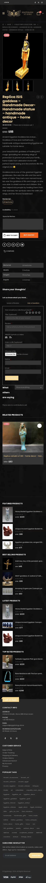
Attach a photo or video (14, 334)
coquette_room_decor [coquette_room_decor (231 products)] (34, 790)
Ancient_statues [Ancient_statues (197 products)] (24, 786)
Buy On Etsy (29, 235)
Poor (27, 312)
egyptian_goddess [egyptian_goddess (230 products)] (10, 799)
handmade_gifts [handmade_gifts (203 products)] (20, 816)
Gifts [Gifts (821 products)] (5, 811)
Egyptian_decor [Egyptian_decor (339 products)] (29, 794)
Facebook (4, 245)
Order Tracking (8, 753)
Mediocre (30, 312)
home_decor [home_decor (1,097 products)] (7, 824)
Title (11, 314)
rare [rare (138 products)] (38, 828)
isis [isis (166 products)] (34, 824)
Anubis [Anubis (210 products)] (5, 790)
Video (10, 337)
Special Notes (9, 216)
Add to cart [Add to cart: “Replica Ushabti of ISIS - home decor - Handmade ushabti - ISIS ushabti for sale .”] (39, 426)
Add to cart (12, 235)
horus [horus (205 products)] (28, 824)
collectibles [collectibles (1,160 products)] (19, 790)
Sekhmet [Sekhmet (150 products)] (39, 833)
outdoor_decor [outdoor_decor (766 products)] (28, 828)
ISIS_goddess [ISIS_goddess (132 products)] (8, 828)
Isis (19, 454)
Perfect (39, 312)
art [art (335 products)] (12, 790)
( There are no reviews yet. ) (23, 125)
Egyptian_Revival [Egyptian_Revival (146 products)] (9, 803)
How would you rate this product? (19, 310)
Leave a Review (13, 303)
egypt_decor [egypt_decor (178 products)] (23, 807)
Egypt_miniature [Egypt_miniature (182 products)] (36, 807)
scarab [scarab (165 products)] (14, 833)
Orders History (8, 758)
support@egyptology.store (13, 725)
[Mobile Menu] (4, 13)
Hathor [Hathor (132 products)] (5, 820)
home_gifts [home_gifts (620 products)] (19, 824)
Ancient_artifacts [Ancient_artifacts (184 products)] (9, 782)
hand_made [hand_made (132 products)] (33, 816)
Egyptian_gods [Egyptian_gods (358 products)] (25, 799)
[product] (23, 437)
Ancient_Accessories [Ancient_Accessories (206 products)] (10, 777)
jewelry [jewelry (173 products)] (18, 828)
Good (36, 312)
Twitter (9, 245)
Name (8, 359)
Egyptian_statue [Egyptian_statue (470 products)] (24, 803)
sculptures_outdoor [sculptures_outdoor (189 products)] (26, 833)
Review (8, 323)
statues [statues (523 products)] (15, 837)
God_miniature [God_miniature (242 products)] (27, 811)
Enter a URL (13, 342)
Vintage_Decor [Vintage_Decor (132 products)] (26, 837)
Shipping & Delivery (10, 755)
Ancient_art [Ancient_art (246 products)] (25, 777)
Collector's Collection (11, 454)
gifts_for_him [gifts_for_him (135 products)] (14, 811)
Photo (6, 337)
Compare (10, 251)
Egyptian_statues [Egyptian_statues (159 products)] (9, 807)
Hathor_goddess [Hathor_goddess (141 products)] (17, 820)
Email (22, 245)
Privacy (5, 766)
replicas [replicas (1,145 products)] (6, 833)
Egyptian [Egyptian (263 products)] (6, 794)
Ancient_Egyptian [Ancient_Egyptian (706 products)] (9, 786)
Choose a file (10, 351)
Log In (6, 2)
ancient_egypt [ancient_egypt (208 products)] (23, 782)
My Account (7, 763)
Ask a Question (33, 303)
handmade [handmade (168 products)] (7, 816)
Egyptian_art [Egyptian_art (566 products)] (16, 794)
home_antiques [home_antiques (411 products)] (31, 820)
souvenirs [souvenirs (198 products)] (6, 837)
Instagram (16, 738)
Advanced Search (9, 761)
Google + (18, 245)
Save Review (12, 378)
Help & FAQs (7, 750)
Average (33, 312)
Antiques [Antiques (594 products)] (36, 786)
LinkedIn (13, 245)
